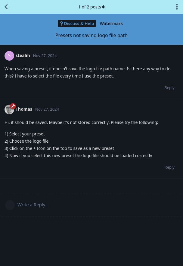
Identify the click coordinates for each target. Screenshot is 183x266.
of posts (91, 7)
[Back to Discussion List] (6, 7)
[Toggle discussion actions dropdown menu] (177, 7)
